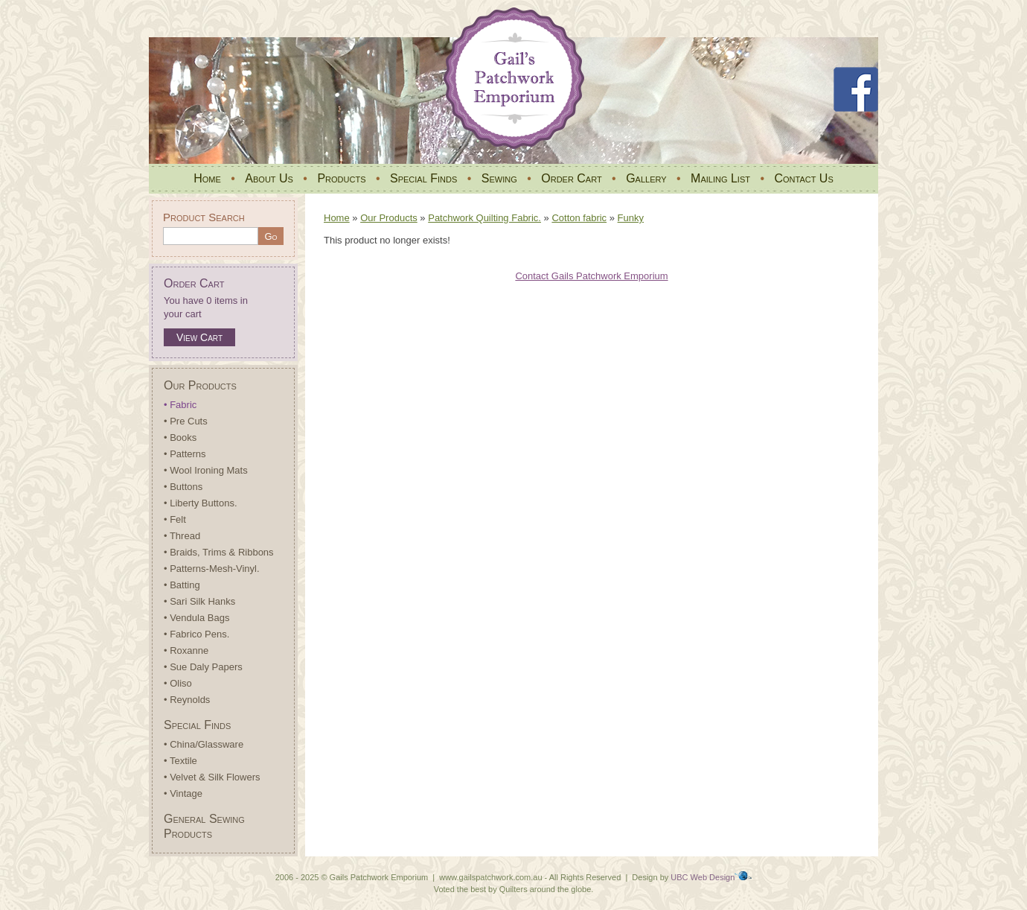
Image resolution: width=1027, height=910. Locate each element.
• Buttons (183, 486)
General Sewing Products (204, 826)
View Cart (199, 337)
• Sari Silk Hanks (199, 601)
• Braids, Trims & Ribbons (219, 552)
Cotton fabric (579, 217)
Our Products (200, 385)
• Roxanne (186, 650)
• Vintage (183, 793)
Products (341, 178)
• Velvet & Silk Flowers (212, 777)
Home (207, 178)
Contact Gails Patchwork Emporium (591, 275)
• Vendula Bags (196, 617)
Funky (631, 217)
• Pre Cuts (186, 421)
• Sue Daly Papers (203, 666)
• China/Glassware (203, 744)
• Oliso (178, 683)
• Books (180, 437)
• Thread (182, 535)
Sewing (499, 178)
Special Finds (423, 178)
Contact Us (803, 178)
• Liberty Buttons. (200, 503)
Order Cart (571, 178)
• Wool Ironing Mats (206, 470)
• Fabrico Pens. (196, 634)
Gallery (646, 178)
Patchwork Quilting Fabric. (484, 217)
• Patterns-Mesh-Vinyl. (212, 568)
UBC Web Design (703, 877)
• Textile (180, 760)
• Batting (182, 585)
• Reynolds (187, 699)
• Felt (175, 519)
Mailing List (720, 178)
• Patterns (185, 453)
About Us (269, 178)
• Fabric (180, 404)
